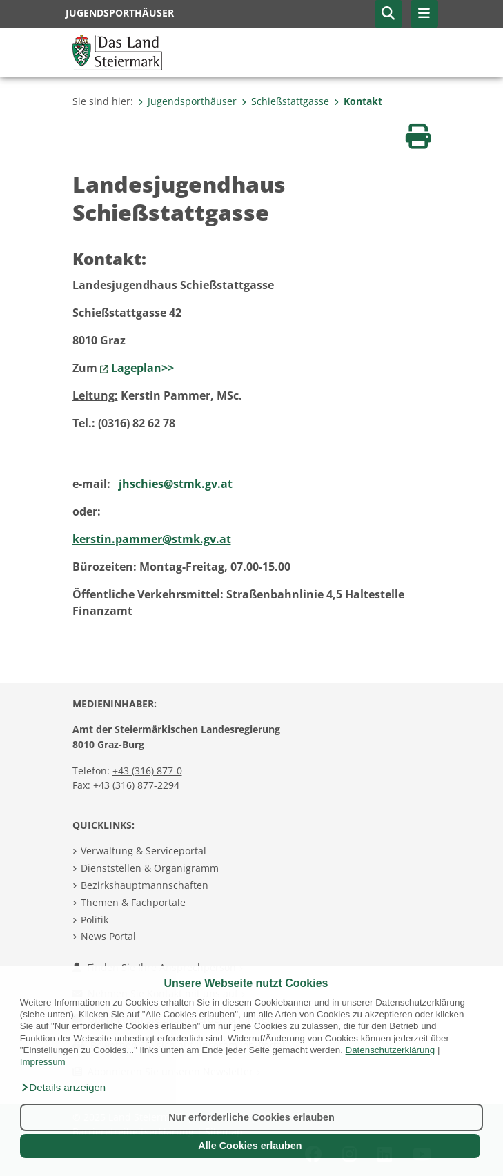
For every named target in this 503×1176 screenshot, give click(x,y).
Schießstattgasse (285, 101)
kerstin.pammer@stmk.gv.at (151, 539)
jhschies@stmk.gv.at (176, 483)
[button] (63, 1087)
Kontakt (358, 101)
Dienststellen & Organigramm (150, 867)
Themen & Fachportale (133, 902)
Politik (94, 919)
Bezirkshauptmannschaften (144, 885)
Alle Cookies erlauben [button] (250, 1145)
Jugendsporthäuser (187, 101)
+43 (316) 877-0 (147, 770)
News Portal (108, 936)
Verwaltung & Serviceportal (143, 850)
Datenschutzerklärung (390, 1050)
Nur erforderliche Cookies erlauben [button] (251, 1117)
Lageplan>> (142, 367)
